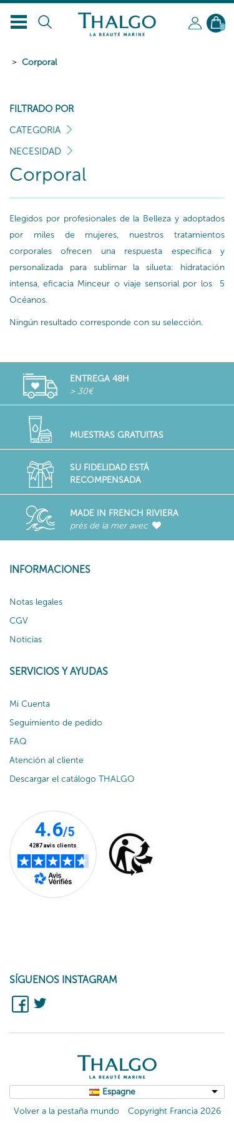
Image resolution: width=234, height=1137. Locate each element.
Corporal (39, 62)
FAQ (18, 741)
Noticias (25, 639)
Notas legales (35, 602)
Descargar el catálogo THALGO (72, 779)
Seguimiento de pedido (55, 722)
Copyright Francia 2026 (174, 1111)
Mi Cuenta (29, 704)
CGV (18, 620)
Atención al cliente (46, 760)
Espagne (118, 1091)
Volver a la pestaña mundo (66, 1111)
